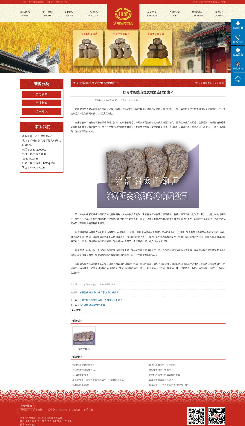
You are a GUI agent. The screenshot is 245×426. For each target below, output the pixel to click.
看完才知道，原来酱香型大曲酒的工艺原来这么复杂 (98, 380)
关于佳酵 (47, 14)
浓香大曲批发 (112, 292)
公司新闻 (42, 94)
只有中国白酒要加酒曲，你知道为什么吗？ (101, 300)
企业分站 (197, 2)
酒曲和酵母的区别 (81, 385)
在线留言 (197, 14)
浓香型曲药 (85, 292)
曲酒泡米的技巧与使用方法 (162, 365)
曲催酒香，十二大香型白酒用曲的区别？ (169, 385)
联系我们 (220, 14)
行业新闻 (42, 102)
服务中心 (152, 14)
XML (223, 2)
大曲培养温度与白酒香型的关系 (164, 375)
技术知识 (42, 111)
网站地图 (208, 2)
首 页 (197, 83)
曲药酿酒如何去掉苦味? (84, 370)
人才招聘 (174, 14)
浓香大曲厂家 (98, 292)
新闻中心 (70, 14)
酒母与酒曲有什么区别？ (161, 380)
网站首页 (25, 14)
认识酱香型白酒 (80, 375)
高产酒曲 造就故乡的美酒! (93, 305)
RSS (216, 2)
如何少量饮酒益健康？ (83, 365)
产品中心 (92, 14)
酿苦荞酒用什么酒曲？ (160, 370)
